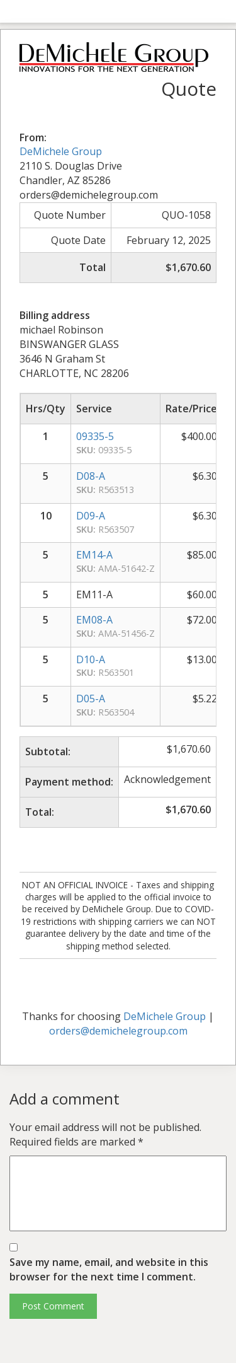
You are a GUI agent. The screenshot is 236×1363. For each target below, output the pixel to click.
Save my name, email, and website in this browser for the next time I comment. (108, 1269)
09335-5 (95, 436)
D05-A (90, 698)
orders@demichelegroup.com (118, 1031)
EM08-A (94, 620)
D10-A (90, 659)
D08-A (90, 476)
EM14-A (94, 555)
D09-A (90, 516)
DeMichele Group (61, 151)
